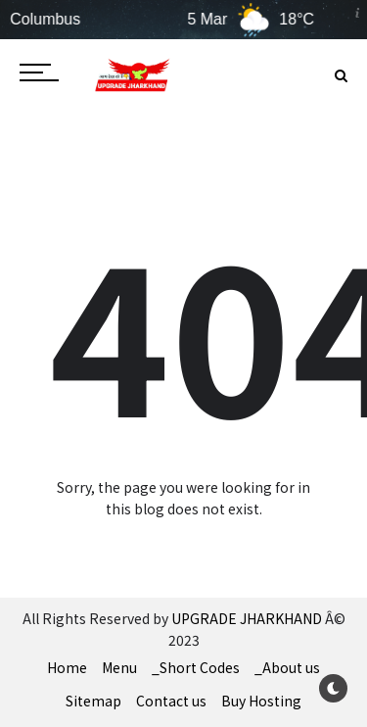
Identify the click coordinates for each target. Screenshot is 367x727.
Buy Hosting (261, 700)
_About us (287, 667)
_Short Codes (196, 667)
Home (67, 667)
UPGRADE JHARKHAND (246, 618)
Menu (119, 667)
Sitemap (93, 700)
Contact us (171, 700)
